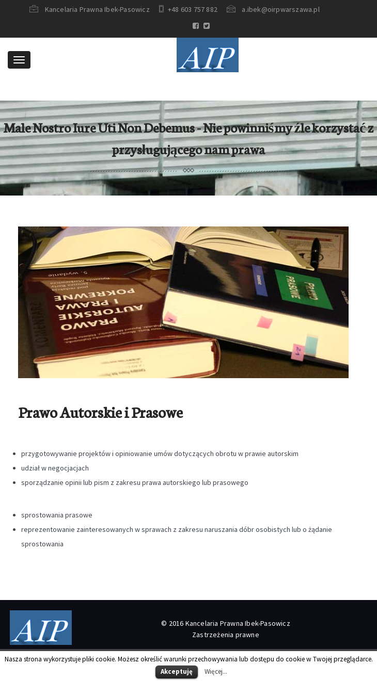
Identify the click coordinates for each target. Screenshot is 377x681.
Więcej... (216, 671)
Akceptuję (177, 671)
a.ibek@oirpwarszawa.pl (280, 9)
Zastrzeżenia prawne (225, 634)
